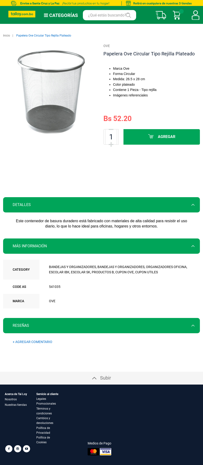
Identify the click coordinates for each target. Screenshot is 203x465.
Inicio (6, 35)
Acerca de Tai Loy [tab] (16, 394)
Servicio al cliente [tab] (47, 394)
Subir (105, 378)
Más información (30, 246)
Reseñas (21, 325)
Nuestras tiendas (16, 405)
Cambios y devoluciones (44, 421)
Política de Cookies (43, 440)
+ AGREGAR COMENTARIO (32, 342)
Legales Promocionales (46, 401)
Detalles (22, 204)
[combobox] (109, 15)
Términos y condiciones (44, 411)
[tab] (101, 204)
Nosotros (11, 399)
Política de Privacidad (43, 430)
